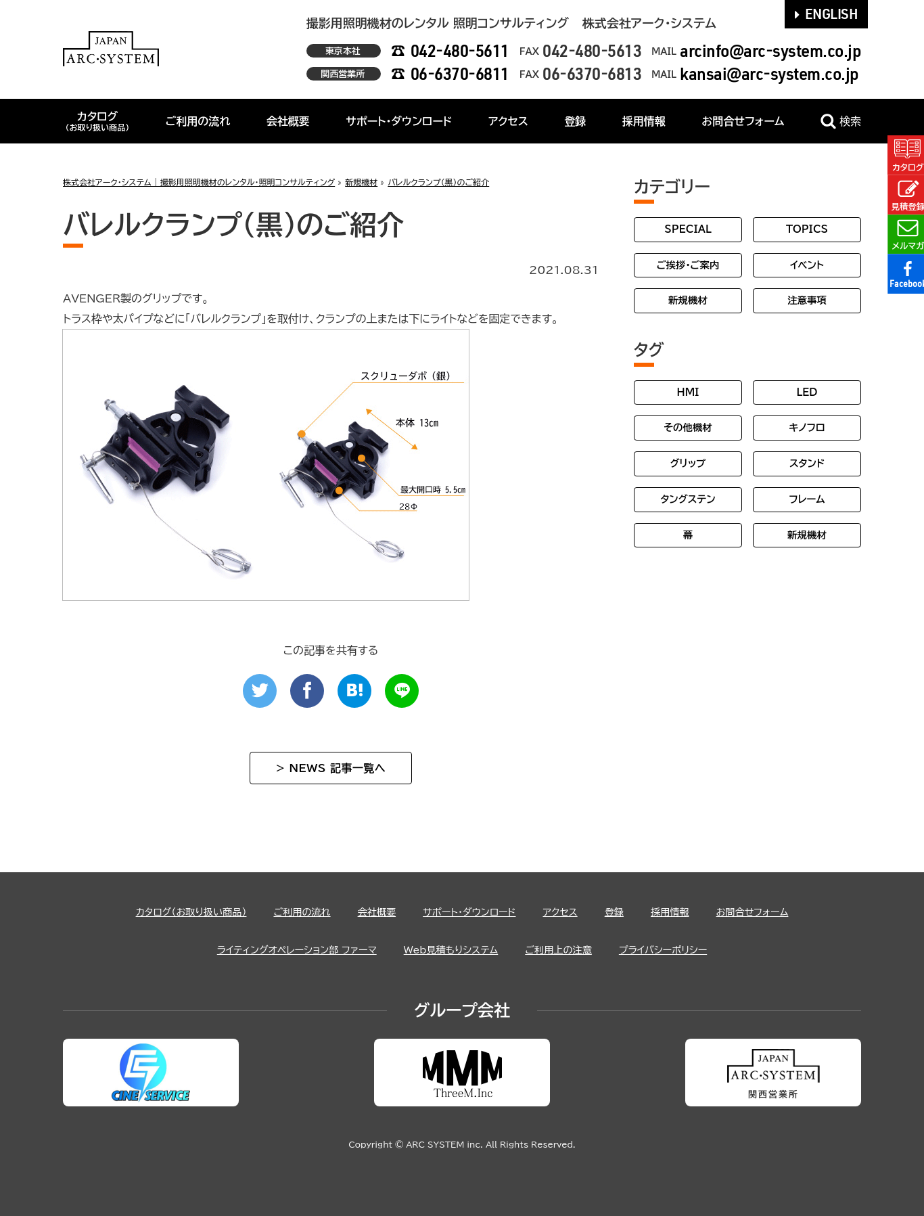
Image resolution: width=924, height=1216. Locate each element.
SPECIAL (688, 229)
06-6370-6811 (460, 73)
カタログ (97, 121)
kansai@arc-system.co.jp (769, 73)
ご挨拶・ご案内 (688, 265)
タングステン (687, 499)
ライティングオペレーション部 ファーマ (280, 949)
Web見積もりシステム (451, 949)
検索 (841, 121)
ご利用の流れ (198, 121)
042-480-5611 (460, 50)
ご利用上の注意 (569, 949)
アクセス (508, 121)
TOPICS (807, 229)
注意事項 (807, 300)
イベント (807, 265)
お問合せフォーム (742, 121)
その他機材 (688, 427)
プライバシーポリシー (684, 949)
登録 (575, 121)
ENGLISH (826, 13)
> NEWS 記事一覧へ (331, 768)
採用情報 (644, 121)
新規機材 (688, 300)
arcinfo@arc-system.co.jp (770, 50)
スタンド (807, 463)
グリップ (688, 463)
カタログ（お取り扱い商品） (168, 911)
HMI (688, 392)
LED (806, 392)
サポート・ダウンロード (399, 121)
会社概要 (288, 121)
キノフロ (807, 427)
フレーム (807, 499)
